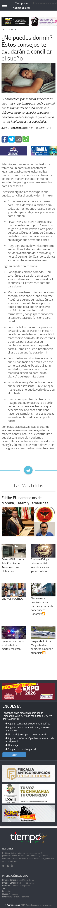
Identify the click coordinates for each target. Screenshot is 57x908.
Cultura (12, 29)
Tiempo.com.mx (14, 905)
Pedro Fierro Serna (18, 882)
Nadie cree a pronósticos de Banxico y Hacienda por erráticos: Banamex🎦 (43, 602)
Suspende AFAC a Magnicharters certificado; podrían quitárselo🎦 (43, 642)
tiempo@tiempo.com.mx (15, 896)
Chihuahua (10, 894)
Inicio (4, 29)
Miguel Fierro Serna (18, 880)
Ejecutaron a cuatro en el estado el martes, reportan (14, 640)
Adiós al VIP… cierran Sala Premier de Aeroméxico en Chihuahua (14, 561)
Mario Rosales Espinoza (16, 885)
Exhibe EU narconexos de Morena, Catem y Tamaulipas (25, 500)
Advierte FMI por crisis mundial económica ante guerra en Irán (43, 561)
